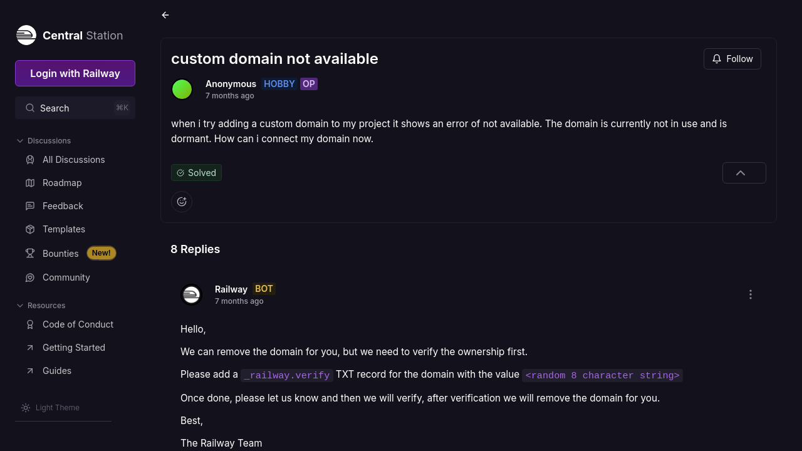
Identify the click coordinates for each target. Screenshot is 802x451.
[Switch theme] (50, 407)
